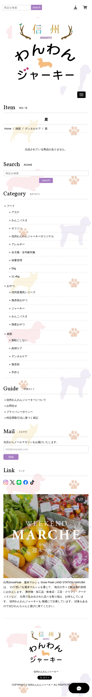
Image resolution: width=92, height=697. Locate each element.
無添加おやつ (19, 300)
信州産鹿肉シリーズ (23, 292)
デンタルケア (33, 128)
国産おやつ (18, 324)
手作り (15, 372)
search (36, 7)
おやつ (11, 285)
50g (14, 268)
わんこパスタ (19, 220)
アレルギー (18, 244)
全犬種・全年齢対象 (23, 252)
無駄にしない (19, 340)
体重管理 (17, 260)
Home (7, 128)
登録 (11, 456)
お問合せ (11, 405)
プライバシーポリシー (19, 411)
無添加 (15, 364)
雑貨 (18, 128)
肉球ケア (17, 348)
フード (11, 205)
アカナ (15, 212)
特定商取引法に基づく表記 (22, 417)
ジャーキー (18, 308)
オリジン (17, 228)
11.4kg (15, 276)
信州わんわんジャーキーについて (26, 399)
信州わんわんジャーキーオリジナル (33, 236)
